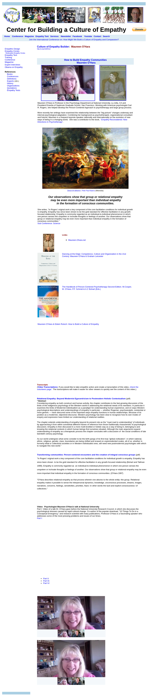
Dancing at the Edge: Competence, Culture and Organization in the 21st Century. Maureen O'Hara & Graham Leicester (94, 255)
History (10, 83)
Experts (10, 81)
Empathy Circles (12, 51)
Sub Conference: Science (48, 223)
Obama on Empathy (14, 67)
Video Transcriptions (47, 387)
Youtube (88, 36)
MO (77, 240)
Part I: (39, 518)
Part (45, 578)
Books (9, 74)
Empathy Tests (13, 90)
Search (106, 36)
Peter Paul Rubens (88, 191)
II (48, 581)
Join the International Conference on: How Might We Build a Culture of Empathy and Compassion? (74, 39)
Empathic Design (12, 49)
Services (54, 36)
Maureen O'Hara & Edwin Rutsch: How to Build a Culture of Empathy (68, 324)
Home (7, 36)
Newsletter (66, 36)
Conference (17, 36)
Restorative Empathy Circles (15, 53)
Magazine (29, 36)
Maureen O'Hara (86, 62)
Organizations (13, 86)
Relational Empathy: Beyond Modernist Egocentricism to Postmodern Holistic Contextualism (81, 398)
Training (8, 57)
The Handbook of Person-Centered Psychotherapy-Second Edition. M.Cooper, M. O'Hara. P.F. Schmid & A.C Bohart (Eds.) (97, 288)
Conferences (12, 76)
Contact (97, 36)
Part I (45, 583)
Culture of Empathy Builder (53, 46)
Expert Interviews (12, 65)
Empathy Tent (42, 36)
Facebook (77, 36)
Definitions (11, 79)
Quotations (12, 88)
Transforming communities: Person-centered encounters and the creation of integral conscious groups (86, 455)
